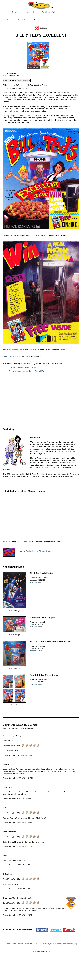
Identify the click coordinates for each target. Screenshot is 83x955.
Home (8, 944)
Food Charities (67, 944)
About (13, 944)
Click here (7, 356)
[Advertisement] (41, 399)
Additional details (36, 582)
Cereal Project (8, 20)
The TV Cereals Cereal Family (23, 367)
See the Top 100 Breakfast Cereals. (15, 88)
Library (26, 12)
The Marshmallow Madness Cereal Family (28, 371)
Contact (20, 944)
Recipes (15, 12)
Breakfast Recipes (30, 944)
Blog (35, 12)
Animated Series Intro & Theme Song (34, 551)
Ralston (18, 20)
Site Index (57, 944)
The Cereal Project (49, 12)
